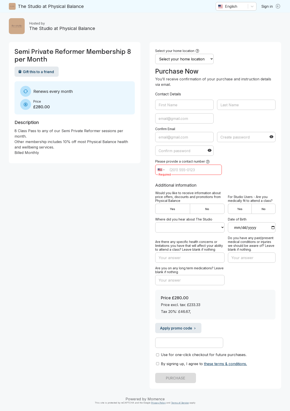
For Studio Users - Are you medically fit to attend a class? (250, 199)
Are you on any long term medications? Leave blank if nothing (189, 270)
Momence (156, 399)
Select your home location (174, 51)
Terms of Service (180, 402)
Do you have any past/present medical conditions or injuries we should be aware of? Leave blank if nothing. (251, 243)
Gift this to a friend (36, 71)
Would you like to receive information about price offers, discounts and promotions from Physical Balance (188, 197)
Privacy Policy (158, 402)
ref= (190, 227)
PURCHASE (175, 378)
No (207, 209)
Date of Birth (237, 219)
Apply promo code (178, 328)
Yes (172, 209)
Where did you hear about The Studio (183, 219)
